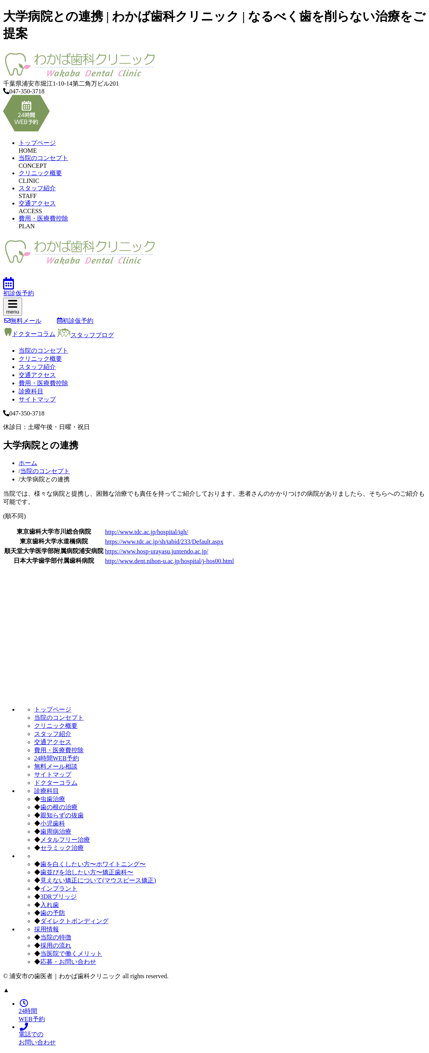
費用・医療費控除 (43, 218)
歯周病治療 (55, 831)
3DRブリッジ (58, 896)
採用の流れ (55, 945)
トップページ (37, 143)
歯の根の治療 (59, 807)
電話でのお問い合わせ (37, 1035)
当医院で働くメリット (71, 953)
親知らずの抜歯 (62, 815)
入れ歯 (49, 904)
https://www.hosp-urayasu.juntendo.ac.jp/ (156, 551)
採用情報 (46, 929)
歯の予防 (52, 913)
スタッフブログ (85, 335)
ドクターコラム (29, 334)
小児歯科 (52, 823)
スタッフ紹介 (37, 188)
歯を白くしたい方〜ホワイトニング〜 (93, 864)
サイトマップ (37, 399)
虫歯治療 (52, 799)
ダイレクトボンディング (74, 921)
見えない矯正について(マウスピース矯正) (98, 880)
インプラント (59, 888)
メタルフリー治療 (65, 839)
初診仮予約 (75, 320)
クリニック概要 (40, 173)
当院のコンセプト (43, 158)
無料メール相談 (56, 766)
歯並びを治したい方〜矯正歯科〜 (86, 872)
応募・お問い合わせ (68, 961)
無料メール (22, 320)
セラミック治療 (62, 847)
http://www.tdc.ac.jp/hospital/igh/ (146, 532)
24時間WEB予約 (56, 758)
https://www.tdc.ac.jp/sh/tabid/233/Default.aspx (164, 541)
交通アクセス (37, 203)
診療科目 (31, 391)
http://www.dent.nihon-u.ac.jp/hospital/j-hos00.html (169, 561)
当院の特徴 (55, 937)
